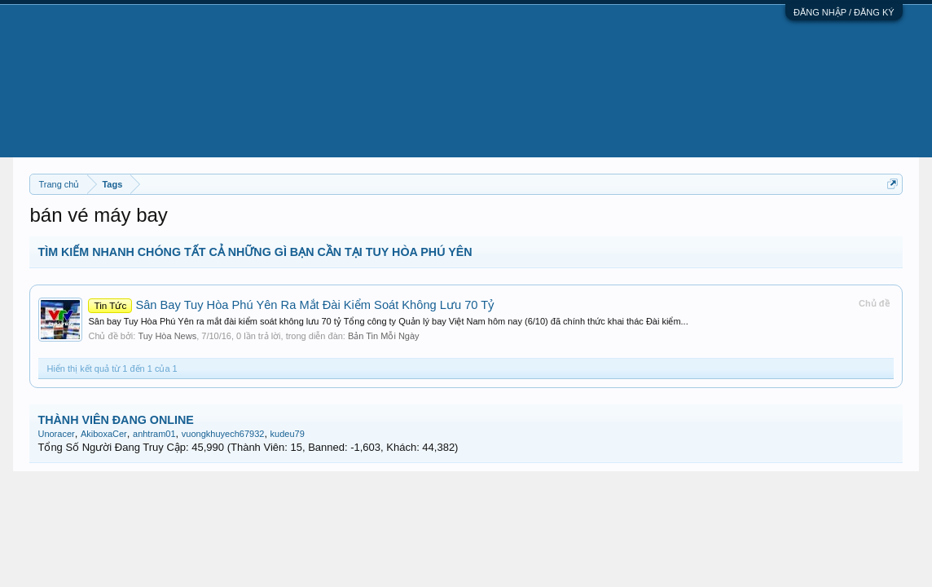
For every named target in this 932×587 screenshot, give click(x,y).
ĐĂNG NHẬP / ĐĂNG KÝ (844, 12)
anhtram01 (154, 434)
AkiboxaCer (104, 434)
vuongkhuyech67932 (223, 434)
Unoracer (55, 434)
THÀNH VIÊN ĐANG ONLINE (115, 419)
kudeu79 (287, 434)
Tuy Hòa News (167, 336)
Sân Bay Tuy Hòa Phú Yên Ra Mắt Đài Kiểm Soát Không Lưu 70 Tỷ (291, 304)
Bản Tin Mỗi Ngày (384, 336)
